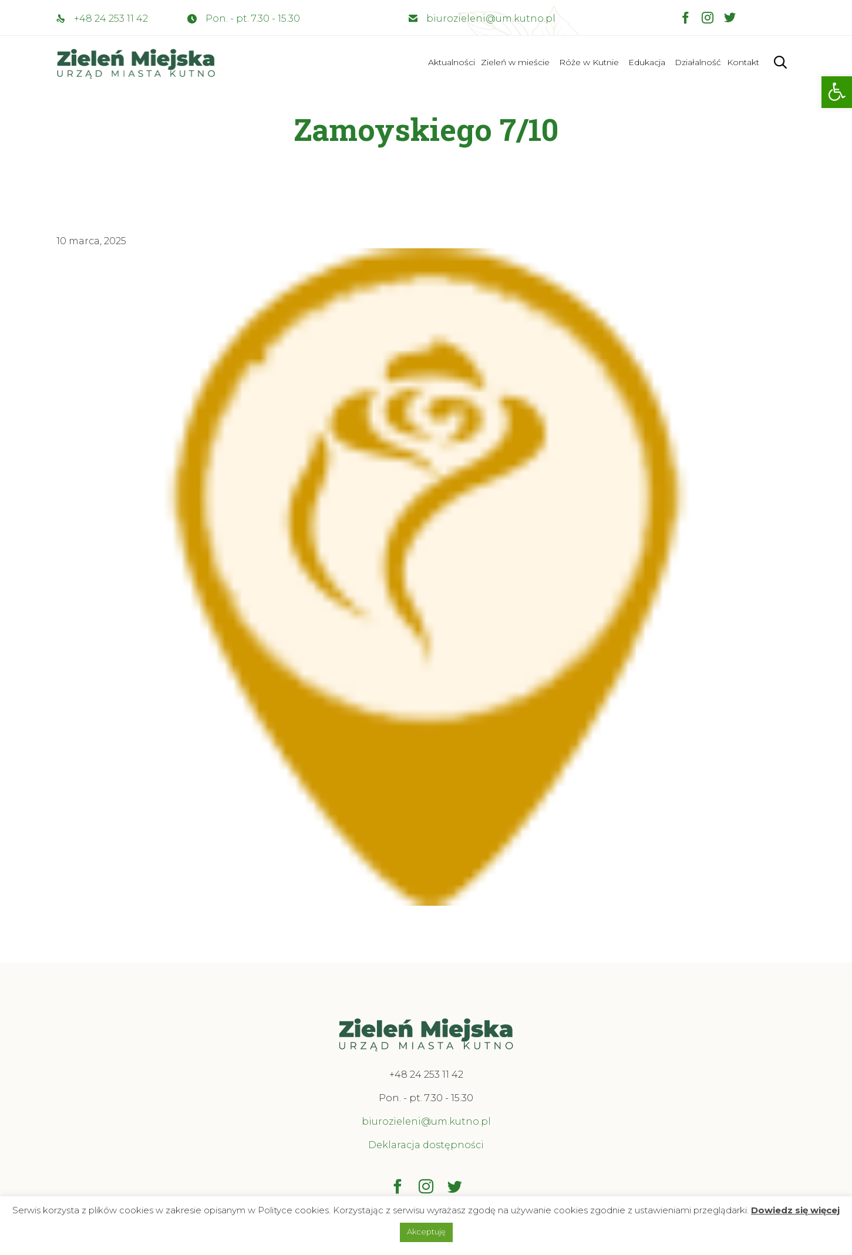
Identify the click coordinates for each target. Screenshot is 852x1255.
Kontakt (743, 62)
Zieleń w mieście (515, 62)
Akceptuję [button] (426, 1231)
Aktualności (451, 62)
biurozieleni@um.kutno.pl (490, 18)
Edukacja (646, 62)
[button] (836, 92)
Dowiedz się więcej (795, 1210)
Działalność (698, 62)
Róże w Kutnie (589, 62)
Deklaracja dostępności (426, 1145)
